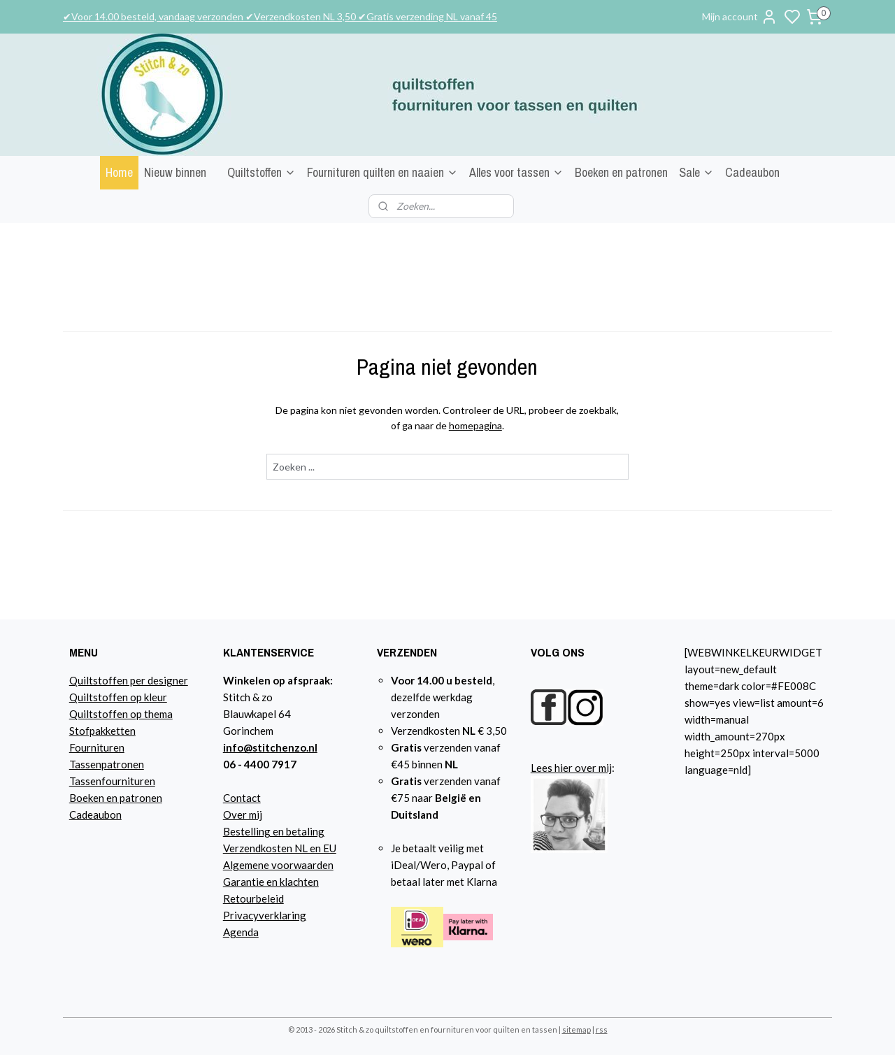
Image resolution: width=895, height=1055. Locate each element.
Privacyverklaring (264, 915)
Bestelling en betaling (273, 831)
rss (602, 1029)
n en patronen (130, 797)
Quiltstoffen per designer (128, 680)
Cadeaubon (752, 172)
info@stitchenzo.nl (270, 747)
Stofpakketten (102, 730)
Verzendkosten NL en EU (279, 848)
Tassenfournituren (112, 781)
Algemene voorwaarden (278, 865)
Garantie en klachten (271, 881)
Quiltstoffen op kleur (118, 697)
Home (119, 172)
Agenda (241, 932)
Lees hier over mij (571, 767)
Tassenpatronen (106, 764)
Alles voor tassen (516, 172)
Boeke (84, 797)
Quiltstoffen (261, 172)
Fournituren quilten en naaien (382, 172)
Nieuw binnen (175, 172)
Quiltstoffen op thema (121, 714)
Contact (242, 797)
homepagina (475, 425)
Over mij (242, 814)
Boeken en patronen (621, 172)
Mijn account (740, 16)
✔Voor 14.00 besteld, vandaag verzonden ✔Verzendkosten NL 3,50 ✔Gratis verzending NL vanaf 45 (280, 16)
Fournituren (96, 747)
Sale (696, 172)
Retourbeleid (253, 898)
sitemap (576, 1029)
